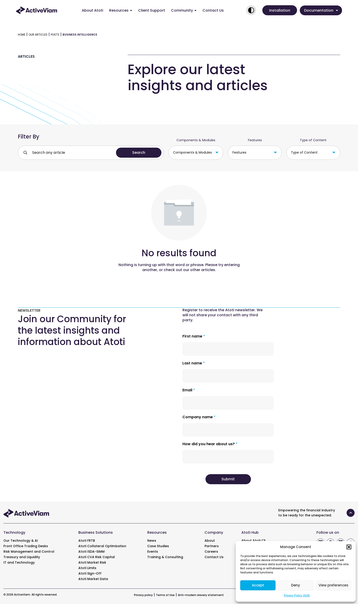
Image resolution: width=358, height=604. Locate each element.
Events (152, 551)
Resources (120, 10)
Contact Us (213, 10)
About (210, 540)
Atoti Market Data (93, 579)
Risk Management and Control (28, 551)
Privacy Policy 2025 (297, 595)
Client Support (151, 10)
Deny (295, 585)
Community (184, 10)
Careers (211, 551)
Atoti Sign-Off (89, 573)
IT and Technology (19, 562)
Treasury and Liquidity (21, 557)
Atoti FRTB (86, 540)
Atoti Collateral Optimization (102, 546)
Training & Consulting (165, 557)
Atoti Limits (87, 568)
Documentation (321, 10)
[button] (349, 547)
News (151, 540)
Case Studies (158, 546)
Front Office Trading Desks (25, 546)
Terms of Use (165, 595)
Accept (258, 585)
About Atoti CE (253, 540)
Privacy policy (143, 595)
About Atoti (92, 10)
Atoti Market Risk (92, 562)
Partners (212, 546)
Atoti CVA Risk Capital (96, 557)
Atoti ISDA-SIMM (91, 551)
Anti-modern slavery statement (201, 595)
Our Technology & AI (20, 540)
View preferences (333, 585)
